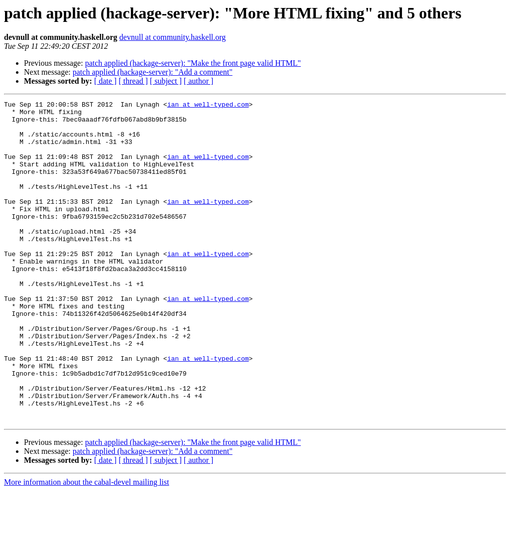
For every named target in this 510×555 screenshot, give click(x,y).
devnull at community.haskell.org (173, 37)
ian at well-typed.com (208, 105)
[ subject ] (166, 81)
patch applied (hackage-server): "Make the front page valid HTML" (193, 63)
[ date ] (105, 81)
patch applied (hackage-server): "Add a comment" (153, 72)
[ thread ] (133, 81)
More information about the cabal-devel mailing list (86, 546)
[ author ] (199, 81)
